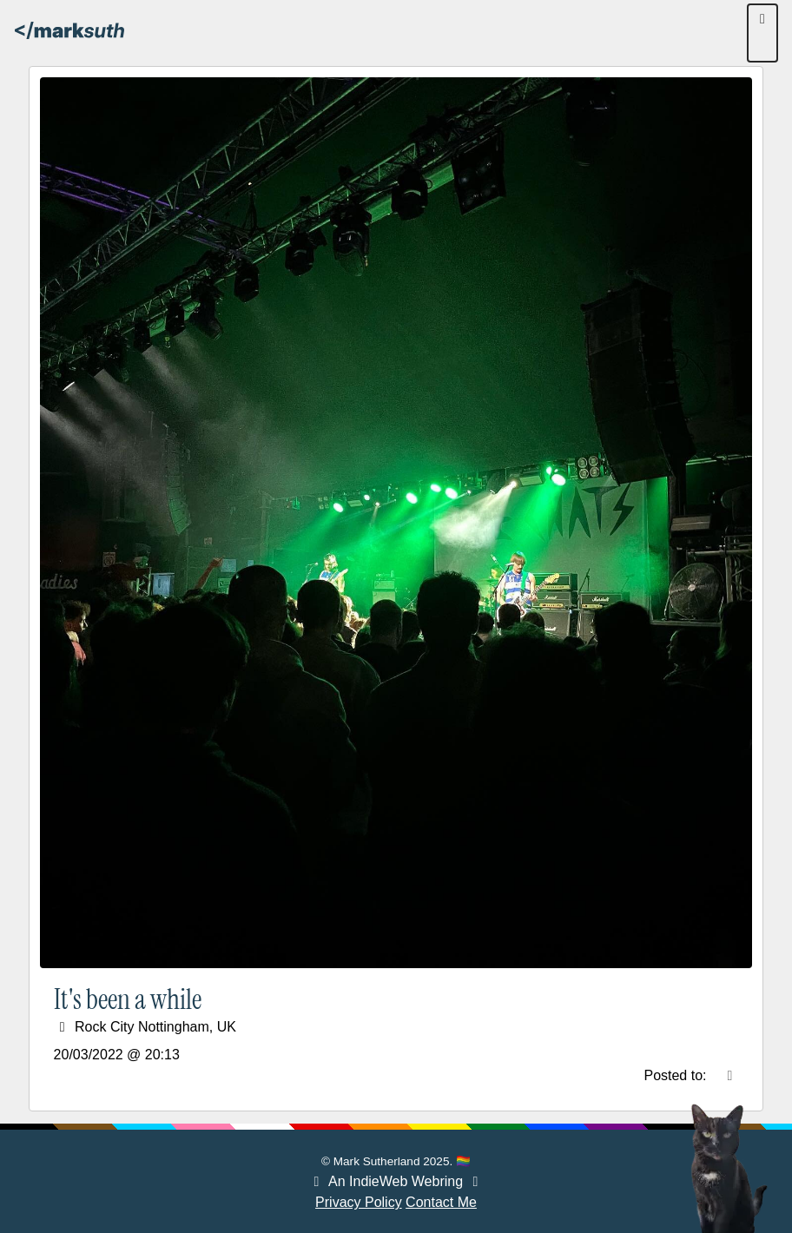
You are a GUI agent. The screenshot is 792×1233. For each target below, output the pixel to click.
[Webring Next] (476, 1181)
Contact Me (441, 1202)
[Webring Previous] (316, 1181)
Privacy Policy (358, 1202)
